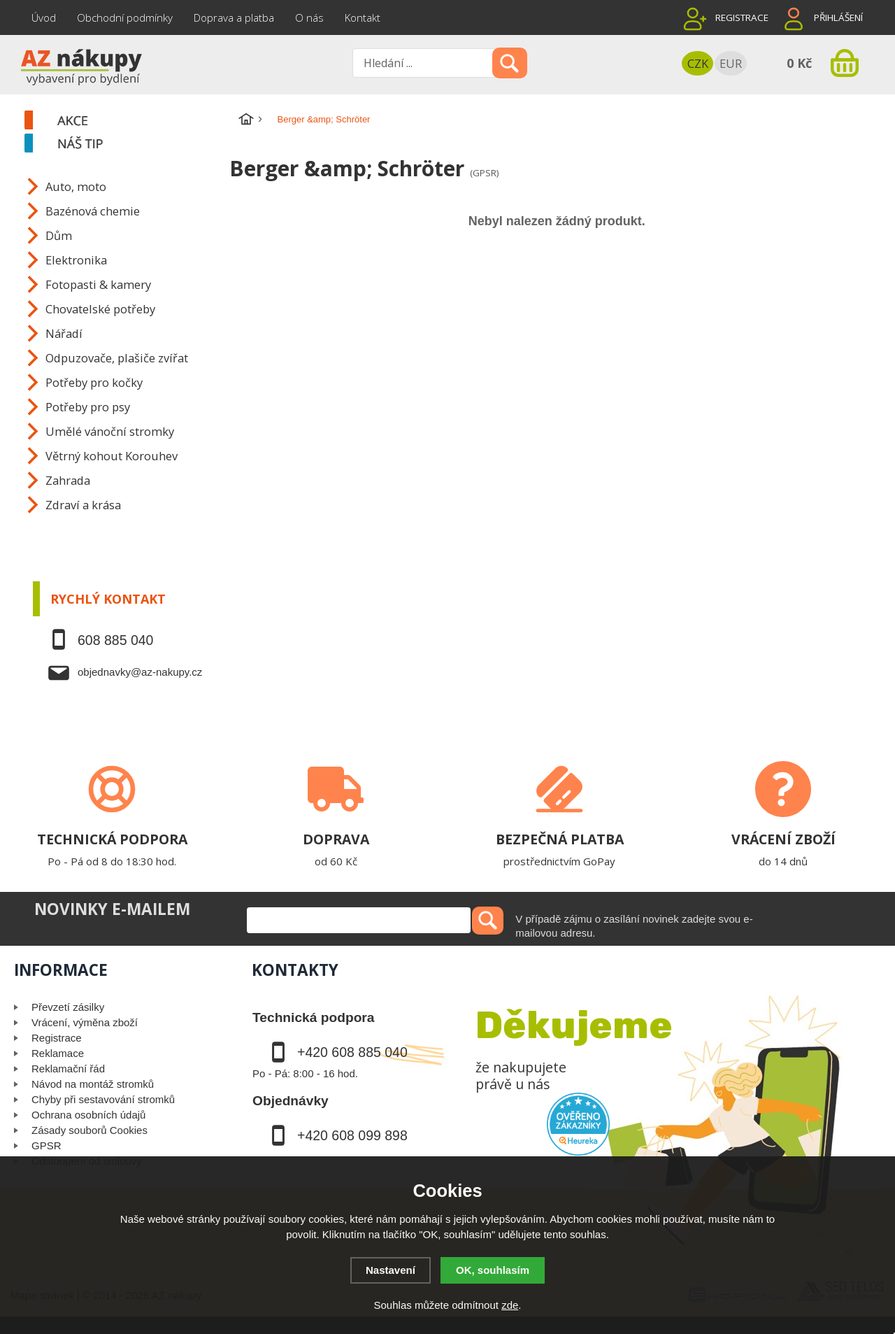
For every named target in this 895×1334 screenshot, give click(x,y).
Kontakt (362, 17)
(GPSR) (484, 172)
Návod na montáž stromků (92, 1084)
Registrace (741, 17)
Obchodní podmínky (125, 17)
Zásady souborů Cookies (89, 1130)
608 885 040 (115, 640)
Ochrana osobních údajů (88, 1115)
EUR (730, 63)
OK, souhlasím (492, 1270)
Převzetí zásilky (67, 1007)
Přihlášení (838, 17)
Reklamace (57, 1053)
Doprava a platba (234, 17)
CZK (697, 63)
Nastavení (390, 1270)
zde (509, 1305)
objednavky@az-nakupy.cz (140, 672)
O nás (309, 17)
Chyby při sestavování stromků (103, 1099)
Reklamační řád (68, 1068)
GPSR (46, 1145)
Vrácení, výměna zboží (84, 1022)
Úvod (43, 17)
